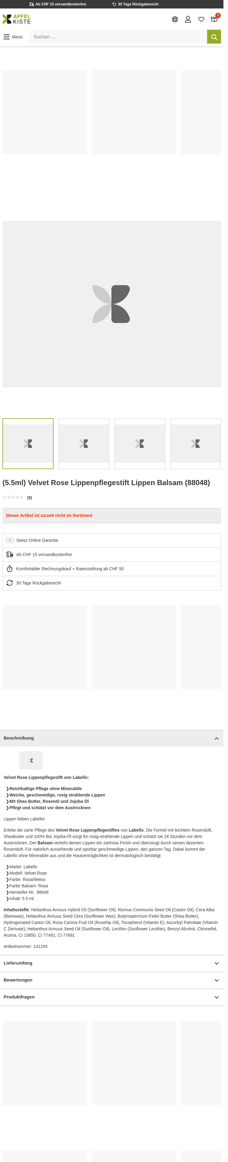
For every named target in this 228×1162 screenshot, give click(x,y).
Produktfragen (112, 997)
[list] (111, 127)
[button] (12, 37)
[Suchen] (214, 37)
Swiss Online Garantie (37, 540)
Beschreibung (112, 738)
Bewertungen (112, 980)
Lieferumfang (112, 963)
